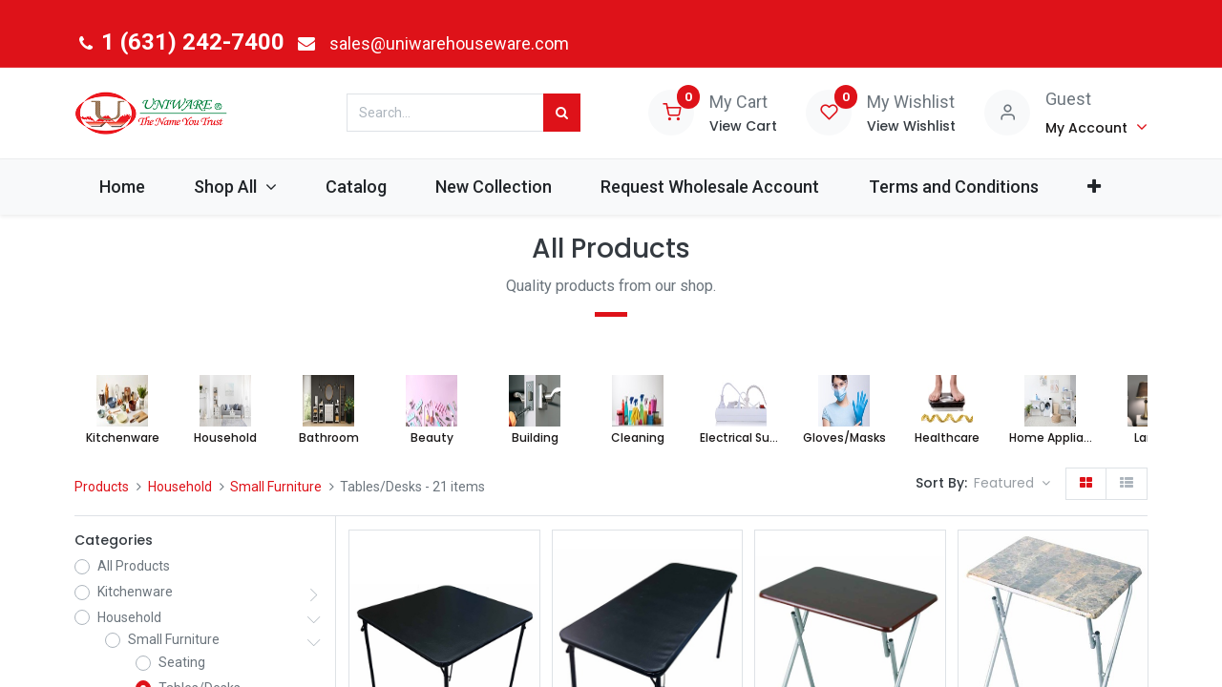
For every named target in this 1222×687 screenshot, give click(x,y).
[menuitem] (121, 186)
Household (180, 486)
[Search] (561, 113)
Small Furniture (276, 486)
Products (101, 486)
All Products (133, 565)
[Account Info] (1096, 126)
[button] (1094, 186)
